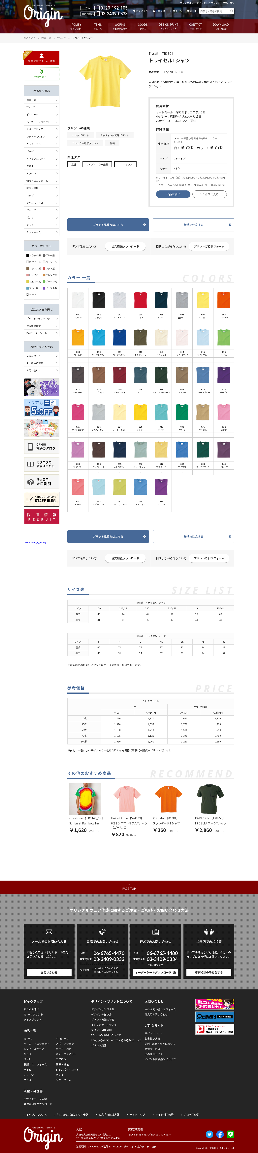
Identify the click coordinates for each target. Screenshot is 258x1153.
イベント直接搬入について (160, 1059)
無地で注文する (193, 225)
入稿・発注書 (33, 1091)
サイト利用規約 (164, 1114)
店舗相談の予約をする (209, 972)
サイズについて (154, 1033)
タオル (30, 166)
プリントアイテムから (38, 318)
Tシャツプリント (33, 1014)
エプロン (31, 173)
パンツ (30, 217)
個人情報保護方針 (109, 1114)
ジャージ (31, 210)
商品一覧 (46, 38)
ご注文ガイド (33, 355)
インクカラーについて (104, 1025)
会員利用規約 (191, 1114)
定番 (73, 164)
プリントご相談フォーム (209, 246)
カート (193, 11)
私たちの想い (31, 1009)
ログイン (177, 11)
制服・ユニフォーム (37, 180)
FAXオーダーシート (36, 333)
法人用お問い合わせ (156, 1014)
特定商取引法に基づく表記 (72, 1114)
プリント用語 (99, 1045)
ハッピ (30, 195)
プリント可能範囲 (101, 1030)
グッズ (30, 224)
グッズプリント (33, 1019)
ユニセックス (125, 164)
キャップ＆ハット (36, 158)
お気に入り (142, 11)
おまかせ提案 (33, 325)
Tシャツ (61, 38)
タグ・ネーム (33, 232)
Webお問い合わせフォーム (160, 1009)
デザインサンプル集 (102, 1009)
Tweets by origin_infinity (35, 542)
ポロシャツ (32, 114)
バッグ (30, 151)
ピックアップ (33, 1001)
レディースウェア (35, 136)
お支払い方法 (152, 1038)
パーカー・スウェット (38, 121)
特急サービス (152, 1049)
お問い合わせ (33, 370)
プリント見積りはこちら (108, 225)
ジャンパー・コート (37, 202)
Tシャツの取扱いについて (106, 1035)
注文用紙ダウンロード (125, 246)
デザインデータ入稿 (35, 1099)
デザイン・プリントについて (111, 1001)
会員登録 (160, 11)
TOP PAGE (29, 38)
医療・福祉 (32, 188)
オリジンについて (36, 1114)
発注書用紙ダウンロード (38, 1104)
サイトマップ (137, 1114)
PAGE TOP (129, 889)
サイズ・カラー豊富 (97, 164)
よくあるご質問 (34, 363)
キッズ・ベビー (34, 143)
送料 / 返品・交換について (160, 1044)
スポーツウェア (34, 129)
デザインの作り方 (101, 1014)
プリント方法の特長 (102, 1019)
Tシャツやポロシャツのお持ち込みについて (116, 1040)
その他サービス (154, 1054)
